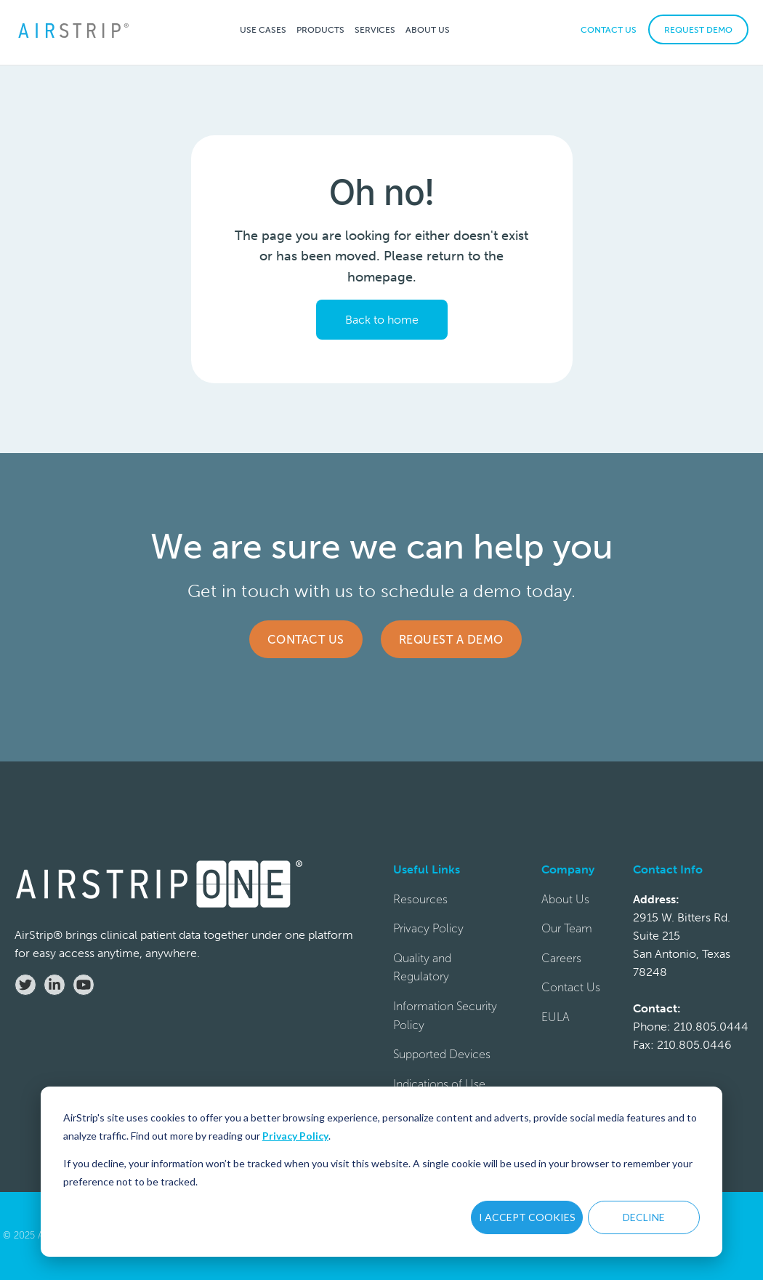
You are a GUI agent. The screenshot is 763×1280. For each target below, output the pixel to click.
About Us (565, 899)
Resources (420, 899)
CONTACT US (609, 30)
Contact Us (305, 640)
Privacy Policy (295, 1135)
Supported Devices (441, 1054)
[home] (73, 29)
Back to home (382, 320)
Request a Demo (451, 640)
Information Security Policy (445, 1015)
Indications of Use (439, 1084)
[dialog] (381, 1172)
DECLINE (644, 1217)
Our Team (566, 928)
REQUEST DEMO (698, 30)
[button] (263, 29)
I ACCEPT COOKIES (527, 1217)
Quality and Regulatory (422, 967)
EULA (555, 1017)
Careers (561, 958)
